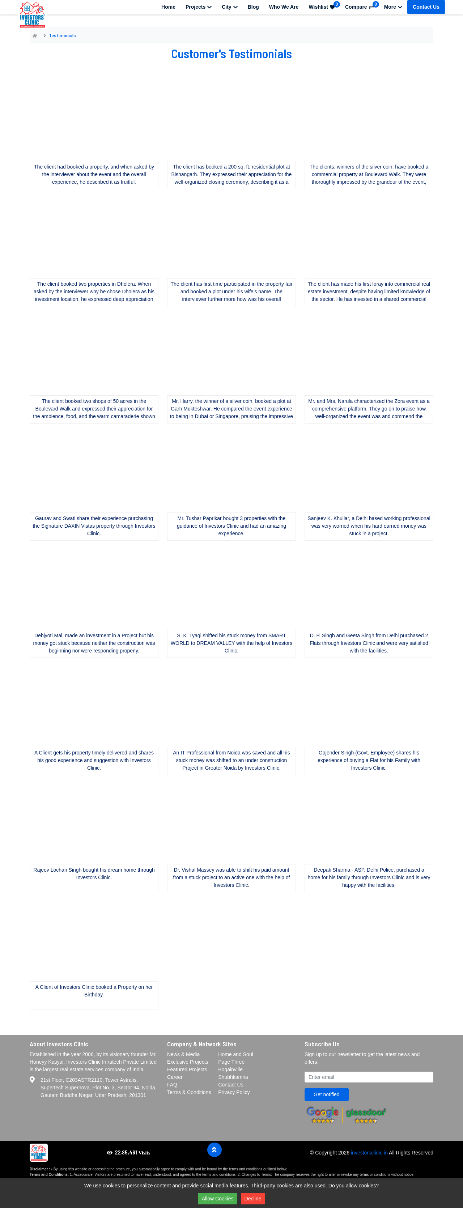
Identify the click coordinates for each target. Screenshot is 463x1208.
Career (175, 1077)
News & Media (183, 1054)
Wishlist (324, 5)
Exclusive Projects (187, 1062)
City (229, 7)
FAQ (172, 1085)
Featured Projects (187, 1069)
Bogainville (230, 1069)
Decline (253, 1198)
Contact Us (426, 7)
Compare (362, 5)
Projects (199, 7)
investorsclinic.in (369, 1153)
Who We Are (284, 7)
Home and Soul (235, 1054)
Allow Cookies (218, 1198)
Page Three (231, 1062)
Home (168, 7)
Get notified (327, 1094)
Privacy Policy (234, 1092)
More (393, 7)
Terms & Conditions (189, 1092)
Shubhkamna (233, 1077)
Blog (253, 7)
